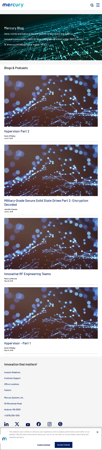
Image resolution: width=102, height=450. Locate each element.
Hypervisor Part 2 (16, 131)
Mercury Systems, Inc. (14, 397)
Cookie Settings (43, 446)
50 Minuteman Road (13, 403)
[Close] (97, 433)
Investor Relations (12, 372)
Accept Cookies (63, 446)
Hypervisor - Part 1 (17, 343)
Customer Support (12, 378)
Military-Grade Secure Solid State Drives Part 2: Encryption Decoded (46, 202)
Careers (7, 390)
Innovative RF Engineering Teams (27, 274)
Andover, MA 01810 (12, 409)
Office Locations (11, 384)
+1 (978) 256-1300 (11, 415)
